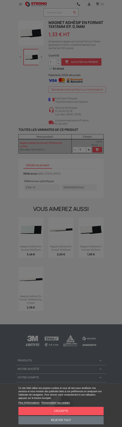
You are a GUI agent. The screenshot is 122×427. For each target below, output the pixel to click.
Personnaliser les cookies (55, 402)
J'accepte (61, 411)
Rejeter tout (61, 420)
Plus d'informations (28, 402)
